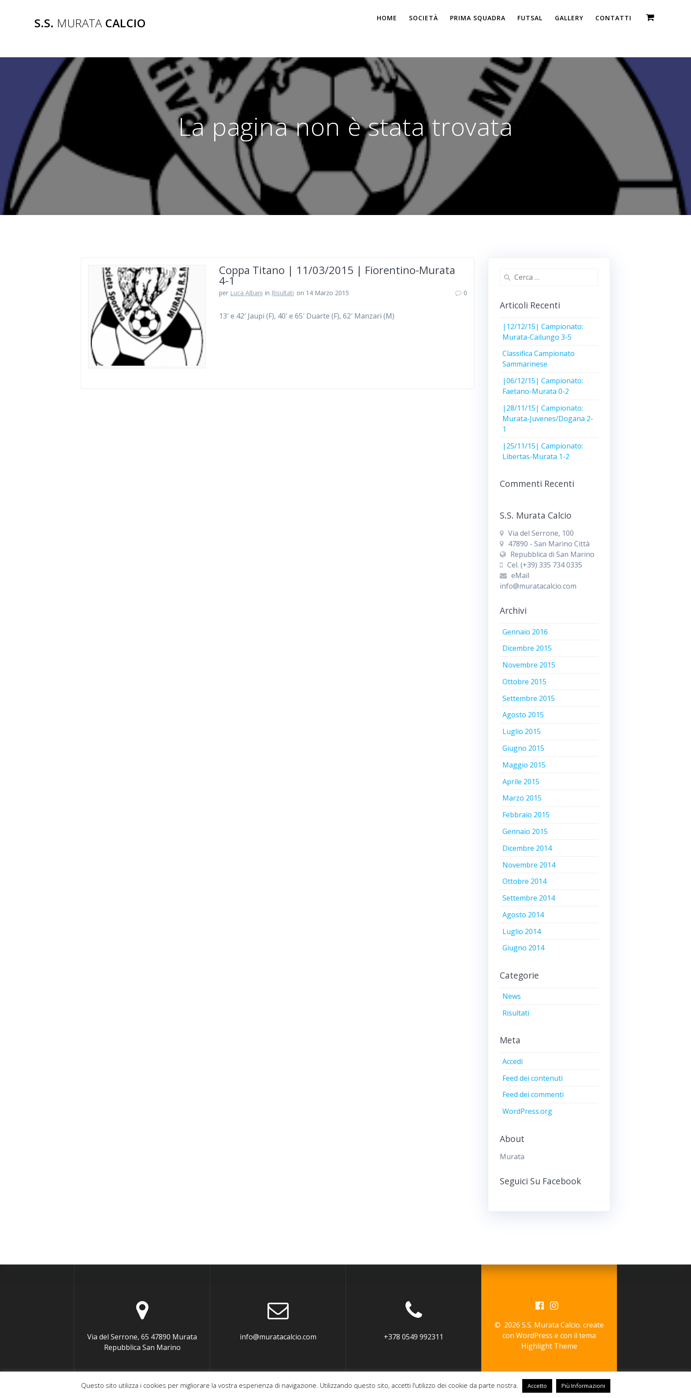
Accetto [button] (537, 1386)
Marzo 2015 (522, 798)
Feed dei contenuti (532, 1078)
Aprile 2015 (520, 781)
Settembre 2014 (528, 898)
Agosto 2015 (523, 714)
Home (387, 18)
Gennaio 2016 (525, 632)
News (511, 996)
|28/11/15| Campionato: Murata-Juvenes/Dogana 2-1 (547, 418)
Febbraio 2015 (526, 815)
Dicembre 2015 (527, 648)
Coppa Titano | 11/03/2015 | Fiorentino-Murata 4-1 (337, 275)
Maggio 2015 (524, 765)
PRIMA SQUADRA (477, 18)
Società (423, 18)
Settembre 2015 (528, 698)
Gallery (569, 18)
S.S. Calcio (90, 23)
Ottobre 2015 (524, 681)
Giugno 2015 (523, 748)
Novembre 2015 (528, 665)
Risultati (282, 293)
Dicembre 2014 (527, 848)
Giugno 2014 (523, 948)
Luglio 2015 (521, 731)
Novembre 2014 (528, 865)
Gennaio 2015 (525, 831)
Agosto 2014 (523, 915)
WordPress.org (527, 1111)
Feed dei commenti (533, 1094)
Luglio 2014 (521, 931)
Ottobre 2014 (524, 881)
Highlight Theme (549, 1346)
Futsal (529, 18)
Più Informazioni (583, 1386)
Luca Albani (246, 293)
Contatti (613, 18)
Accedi (512, 1061)
